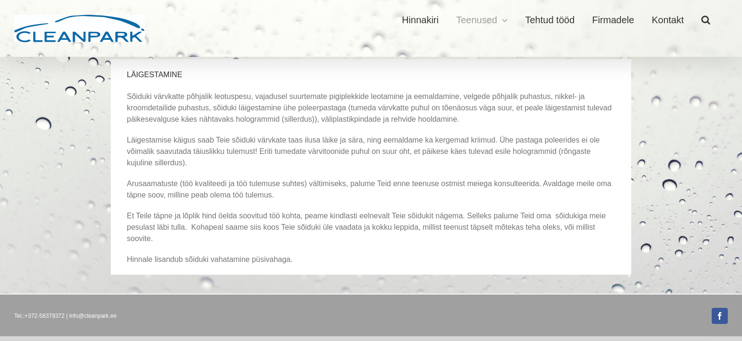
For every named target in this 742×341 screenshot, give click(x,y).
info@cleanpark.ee (92, 316)
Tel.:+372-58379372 (39, 316)
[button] (723, 20)
